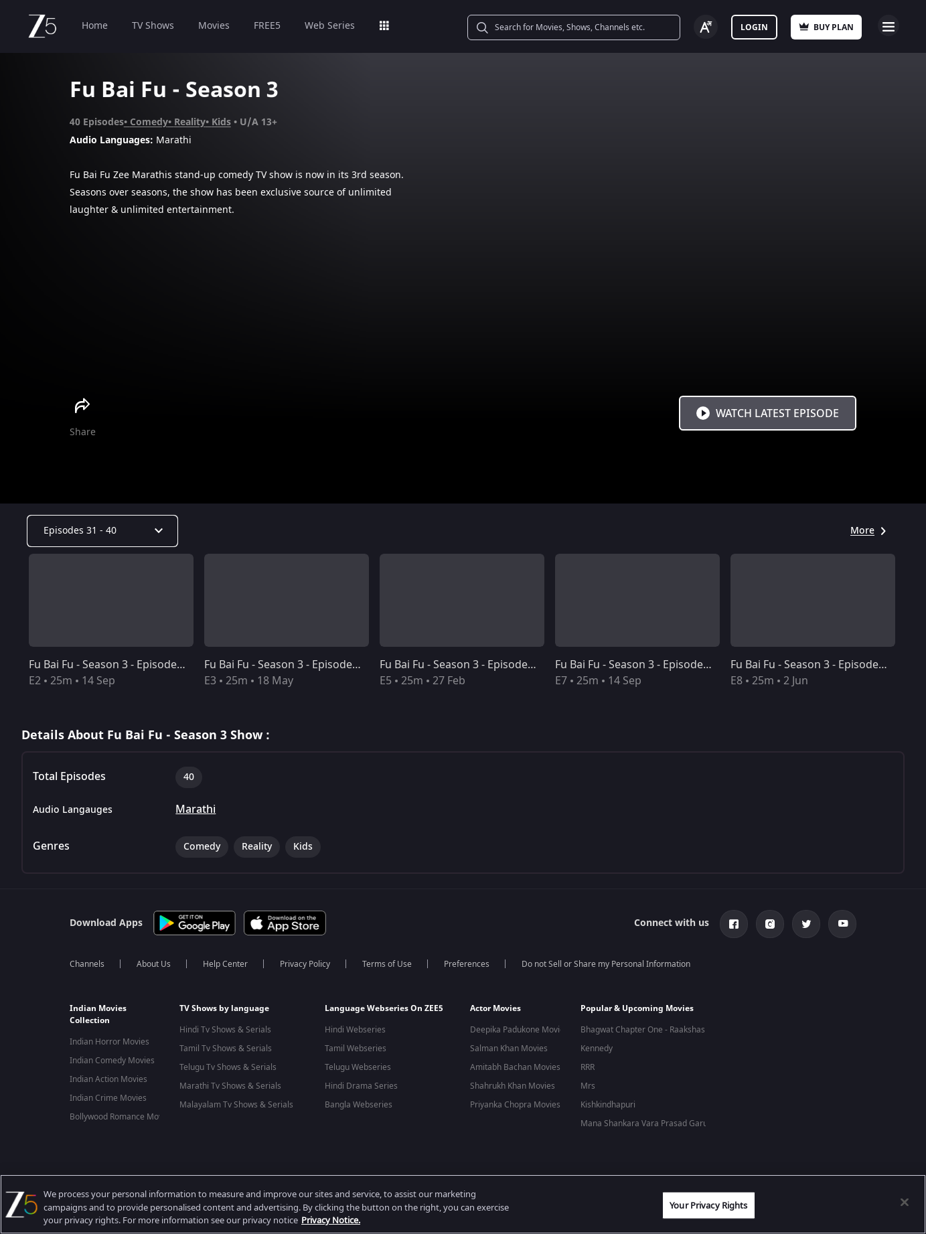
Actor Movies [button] (495, 1008)
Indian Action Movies (108, 1079)
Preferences (466, 964)
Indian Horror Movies (109, 1042)
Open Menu (888, 25)
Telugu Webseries (358, 1067)
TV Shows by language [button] (224, 1008)
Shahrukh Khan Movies (512, 1086)
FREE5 (267, 26)
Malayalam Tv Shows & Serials (236, 1105)
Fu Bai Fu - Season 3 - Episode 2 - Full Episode (141, 665)
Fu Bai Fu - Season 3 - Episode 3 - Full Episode (317, 665)
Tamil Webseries (355, 1049)
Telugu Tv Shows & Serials (228, 1067)
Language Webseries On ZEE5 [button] (384, 1008)
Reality (190, 122)
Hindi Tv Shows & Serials (225, 1030)
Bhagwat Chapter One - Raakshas (643, 1030)
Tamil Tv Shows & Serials (225, 1049)
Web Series (330, 26)
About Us (154, 964)
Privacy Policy (305, 964)
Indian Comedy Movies (112, 1061)
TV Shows (153, 26)
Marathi (195, 809)
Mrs (588, 1086)
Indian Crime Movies (108, 1098)
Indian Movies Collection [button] (98, 1014)
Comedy (149, 122)
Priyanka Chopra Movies (515, 1105)
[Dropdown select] (102, 531)
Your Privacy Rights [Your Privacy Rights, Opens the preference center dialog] (708, 1205)
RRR (588, 1067)
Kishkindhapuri (608, 1105)
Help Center (225, 964)
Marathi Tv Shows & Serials (230, 1086)
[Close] (904, 1202)
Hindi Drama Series (361, 1086)
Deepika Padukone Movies (519, 1030)
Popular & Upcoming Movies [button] (637, 1008)
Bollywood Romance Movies (121, 1117)
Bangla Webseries (358, 1105)
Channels (87, 964)
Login (754, 27)
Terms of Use (387, 964)
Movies (214, 26)
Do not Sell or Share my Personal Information (606, 964)
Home (95, 26)
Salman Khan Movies (509, 1049)
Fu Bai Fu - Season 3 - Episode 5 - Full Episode (492, 665)
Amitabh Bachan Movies (515, 1067)
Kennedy (597, 1049)
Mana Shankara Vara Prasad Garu (644, 1123)
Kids (221, 122)
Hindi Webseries (355, 1030)
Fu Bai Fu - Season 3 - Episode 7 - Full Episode (668, 665)
